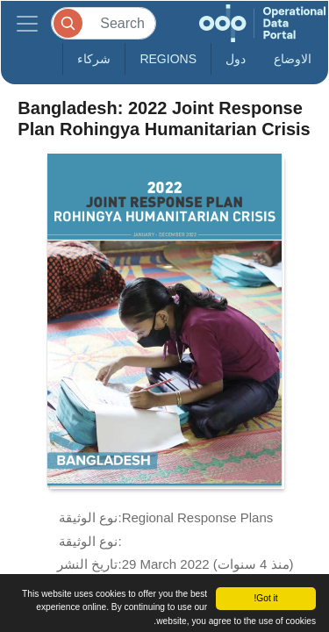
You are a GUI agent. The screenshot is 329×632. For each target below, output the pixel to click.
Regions (168, 59)
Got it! (265, 598)
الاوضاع (292, 59)
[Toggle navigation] (27, 23)
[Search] (103, 23)
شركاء (94, 59)
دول (235, 59)
